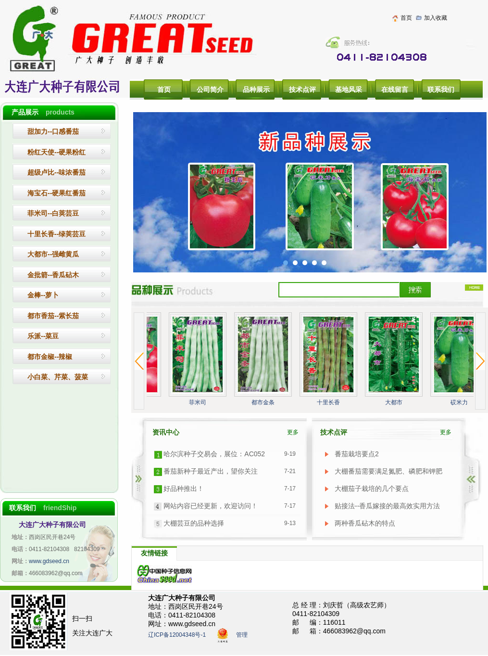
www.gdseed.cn (49, 561)
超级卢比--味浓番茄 (56, 172)
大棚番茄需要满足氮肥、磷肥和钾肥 (388, 471)
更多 (293, 432)
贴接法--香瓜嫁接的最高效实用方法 (387, 506)
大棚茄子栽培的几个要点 (372, 488)
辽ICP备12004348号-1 (177, 635)
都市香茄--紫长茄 (53, 316)
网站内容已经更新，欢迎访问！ (210, 506)
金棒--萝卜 (43, 295)
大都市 (394, 402)
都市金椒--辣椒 (49, 356)
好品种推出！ (183, 488)
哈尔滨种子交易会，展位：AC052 (214, 454)
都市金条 (263, 402)
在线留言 (394, 89)
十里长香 (329, 402)
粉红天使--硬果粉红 (56, 152)
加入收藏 (435, 17)
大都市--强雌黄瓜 (53, 254)
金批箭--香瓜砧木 (53, 275)
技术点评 (302, 89)
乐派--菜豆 (43, 336)
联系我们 (440, 89)
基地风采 (348, 89)
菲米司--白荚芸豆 (53, 213)
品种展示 (256, 89)
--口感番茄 (53, 131)
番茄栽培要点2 (357, 454)
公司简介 (210, 89)
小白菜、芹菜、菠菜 (57, 377)
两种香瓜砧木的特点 (365, 523)
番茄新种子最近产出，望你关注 (210, 471)
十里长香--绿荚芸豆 (56, 234)
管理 (242, 635)
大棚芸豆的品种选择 (193, 523)
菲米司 (198, 402)
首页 (406, 17)
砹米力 (460, 402)
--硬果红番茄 (56, 193)
